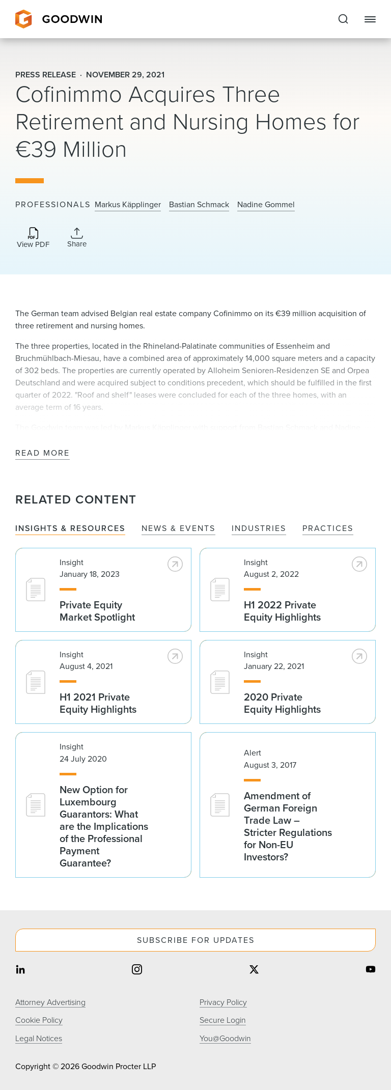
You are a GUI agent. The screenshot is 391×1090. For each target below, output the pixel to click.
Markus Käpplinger (128, 204)
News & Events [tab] (178, 528)
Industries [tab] (259, 528)
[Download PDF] (33, 238)
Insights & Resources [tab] (70, 528)
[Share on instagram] (137, 970)
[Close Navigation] (370, 19)
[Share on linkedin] (20, 970)
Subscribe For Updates (196, 940)
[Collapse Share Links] (77, 237)
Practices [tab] (327, 528)
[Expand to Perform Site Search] (343, 19)
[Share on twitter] (254, 970)
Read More (42, 453)
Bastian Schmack (199, 204)
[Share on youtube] (371, 970)
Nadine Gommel (266, 204)
